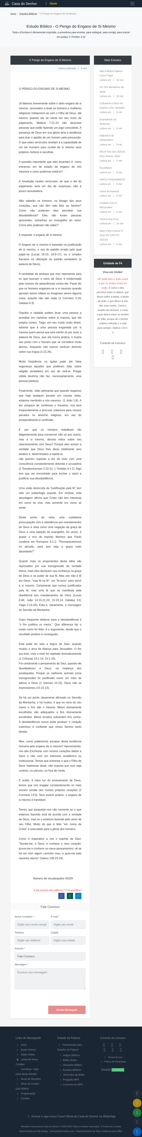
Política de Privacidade (113, 1061)
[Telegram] (121, 1049)
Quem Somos (26, 1049)
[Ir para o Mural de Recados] (137, 1103)
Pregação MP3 (71, 1079)
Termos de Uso (112, 1057)
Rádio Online (25, 1054)
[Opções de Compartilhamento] (137, 1112)
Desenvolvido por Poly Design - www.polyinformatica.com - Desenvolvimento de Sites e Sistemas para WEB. (71, 1131)
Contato (22, 1098)
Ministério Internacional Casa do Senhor (40, 1126)
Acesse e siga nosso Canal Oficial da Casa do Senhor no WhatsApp (71, 1116)
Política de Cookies (112, 1126)
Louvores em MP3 (73, 1084)
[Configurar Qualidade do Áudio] (137, 1122)
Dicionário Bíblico (72, 1065)
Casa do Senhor (21, 3)
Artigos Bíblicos (71, 1055)
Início (13, 13)
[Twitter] (120, 1044)
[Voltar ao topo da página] (137, 1093)
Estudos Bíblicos (28, 13)
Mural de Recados (28, 1079)
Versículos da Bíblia (73, 1074)
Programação (26, 1093)
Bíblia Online (70, 1060)
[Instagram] (112, 1044)
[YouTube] (105, 1049)
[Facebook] (104, 1044)
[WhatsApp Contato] (113, 1049)
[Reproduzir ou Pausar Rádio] (137, 1131)
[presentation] (59, 997)
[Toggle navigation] (132, 3)
